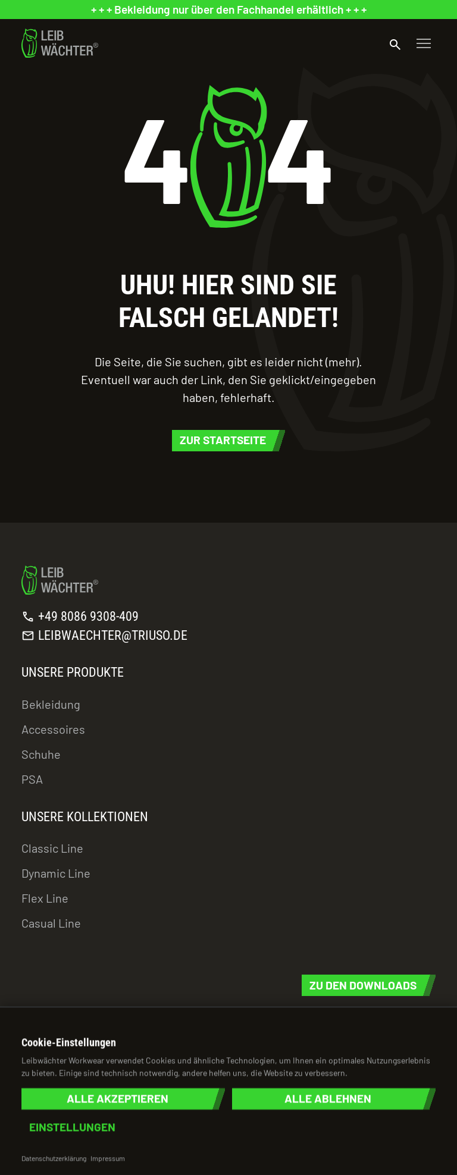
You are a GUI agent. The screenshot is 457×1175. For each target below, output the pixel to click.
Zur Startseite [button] (223, 440)
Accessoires (53, 729)
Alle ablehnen (327, 1098)
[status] (228, 9)
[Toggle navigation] (424, 43)
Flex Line (44, 898)
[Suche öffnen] (395, 43)
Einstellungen (72, 1127)
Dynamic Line (55, 873)
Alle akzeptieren (117, 1098)
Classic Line (52, 848)
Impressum (107, 1158)
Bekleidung (50, 704)
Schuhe (41, 754)
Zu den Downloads (363, 985)
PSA (32, 779)
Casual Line (51, 923)
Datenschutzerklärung (53, 1158)
